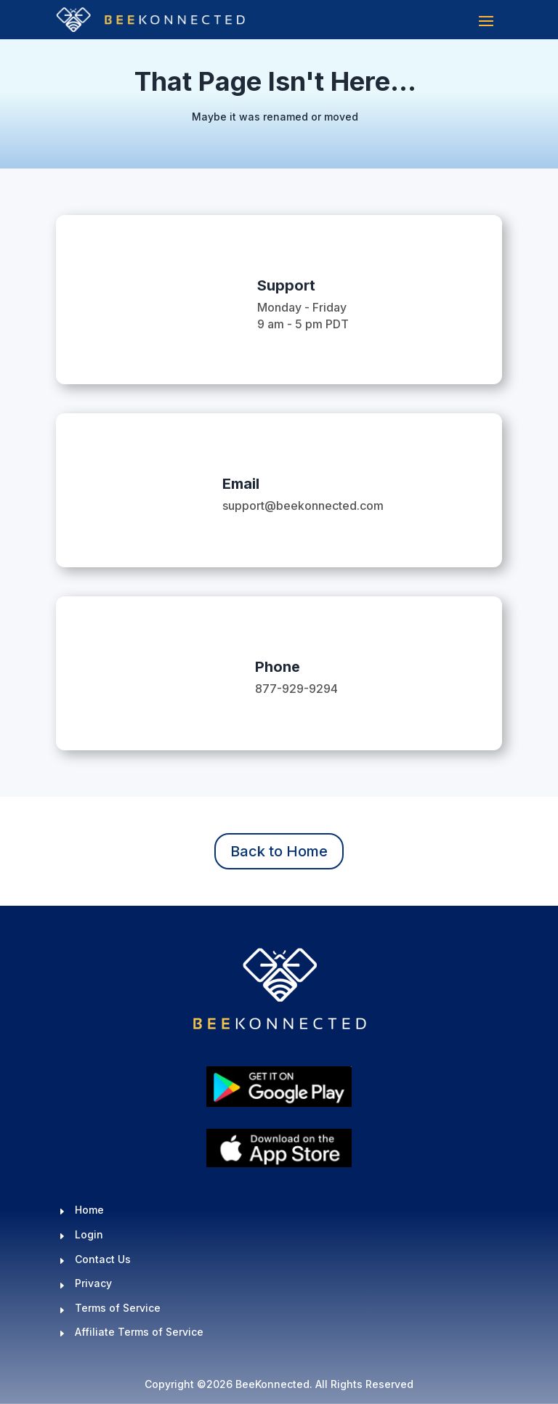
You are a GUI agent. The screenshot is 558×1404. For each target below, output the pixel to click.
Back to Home (279, 851)
